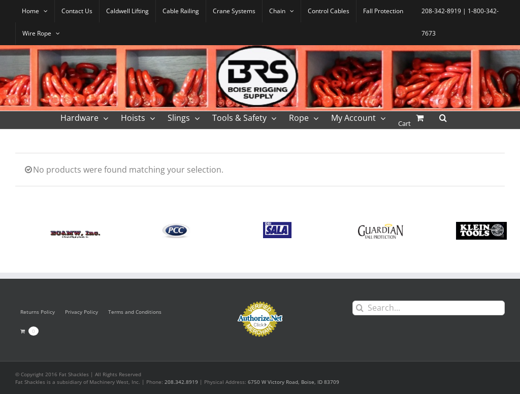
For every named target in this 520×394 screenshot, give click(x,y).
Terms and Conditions (134, 311)
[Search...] (428, 308)
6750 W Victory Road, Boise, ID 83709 (293, 381)
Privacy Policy (81, 311)
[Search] (359, 308)
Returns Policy (37, 311)
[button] (443, 117)
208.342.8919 (181, 381)
